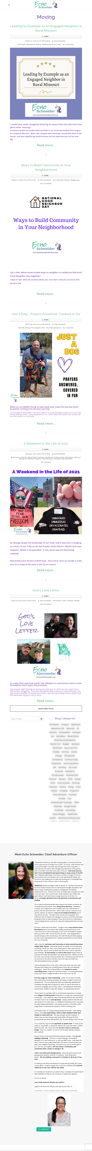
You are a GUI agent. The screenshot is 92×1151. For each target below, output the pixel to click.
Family (78, 779)
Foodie (54, 790)
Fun (69, 798)
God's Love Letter (46, 590)
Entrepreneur (58, 775)
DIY (54, 767)
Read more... (46, 145)
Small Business (47, 459)
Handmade (72, 814)
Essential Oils (72, 775)
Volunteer (57, 459)
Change (58, 755)
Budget (66, 744)
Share (46, 36)
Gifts (76, 802)
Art (52, 736)
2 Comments (46, 604)
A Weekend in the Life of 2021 (46, 443)
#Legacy (65, 724)
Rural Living (56, 44)
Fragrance (74, 790)
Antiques (76, 732)
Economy (59, 771)
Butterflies (57, 748)
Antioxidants (64, 732)
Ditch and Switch (71, 763)
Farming (75, 783)
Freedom (41, 457)
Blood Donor (32, 457)
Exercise (52, 779)
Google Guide (70, 806)
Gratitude (59, 810)
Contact (44, 1129)
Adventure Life (57, 728)
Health (53, 818)
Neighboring (46, 44)
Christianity (69, 755)
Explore (62, 779)
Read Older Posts (46, 709)
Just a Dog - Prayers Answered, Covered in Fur (46, 314)
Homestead (30, 44)
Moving (38, 44)
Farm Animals (64, 783)
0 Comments (68, 44)
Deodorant (56, 763)
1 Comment (68, 328)
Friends (23, 44)
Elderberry (70, 771)
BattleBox (61, 736)
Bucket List (55, 744)
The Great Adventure (53, 328)
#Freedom (54, 724)
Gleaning (58, 806)
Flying (71, 787)
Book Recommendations (64, 740)
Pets (43, 328)
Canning (65, 752)
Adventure (75, 724)
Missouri (77, 457)
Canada (56, 752)
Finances (53, 787)
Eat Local (72, 767)
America (24, 457)
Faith (22, 328)
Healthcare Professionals (54, 457)
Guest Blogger (59, 814)
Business (75, 744)
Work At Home (67, 459)
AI (78, 728)
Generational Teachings (61, 802)
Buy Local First (70, 748)
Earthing (62, 767)
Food (78, 787)
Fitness (63, 787)
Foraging (63, 790)
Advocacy (16, 457)
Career (74, 752)
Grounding (70, 810)
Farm (53, 783)
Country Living (71, 759)
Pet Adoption (36, 328)
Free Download (59, 794)
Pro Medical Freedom (33, 459)
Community (59, 180)
